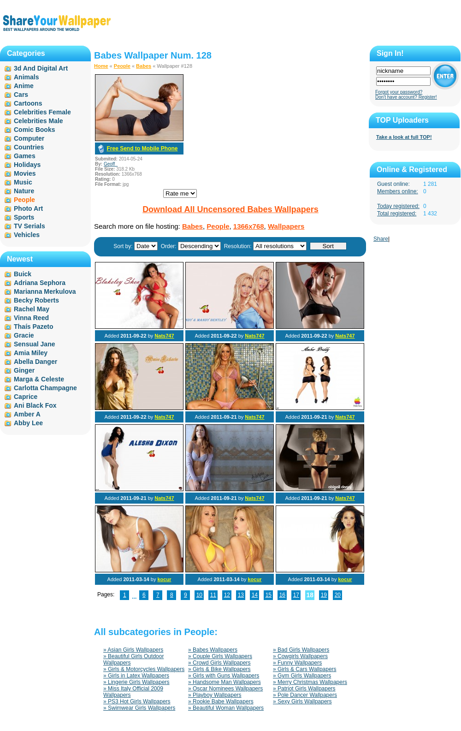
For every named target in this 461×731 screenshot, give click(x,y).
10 (199, 595)
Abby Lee (28, 423)
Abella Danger (35, 361)
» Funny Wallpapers (297, 663)
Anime (24, 85)
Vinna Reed (31, 317)
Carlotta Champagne (45, 388)
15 (269, 595)
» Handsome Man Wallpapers (224, 682)
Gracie (24, 335)
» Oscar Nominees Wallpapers (225, 688)
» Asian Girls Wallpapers (133, 650)
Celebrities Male (38, 121)
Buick (22, 274)
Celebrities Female (42, 112)
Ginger (24, 370)
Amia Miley (30, 353)
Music (23, 182)
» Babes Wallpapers (212, 650)
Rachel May (31, 309)
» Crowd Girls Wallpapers (219, 663)
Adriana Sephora (39, 282)
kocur (164, 579)
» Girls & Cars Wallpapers (305, 669)
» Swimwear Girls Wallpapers (139, 708)
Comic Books (34, 129)
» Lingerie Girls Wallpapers (136, 682)
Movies (24, 173)
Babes (143, 66)
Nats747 (164, 336)
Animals (26, 77)
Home (101, 66)
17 (296, 595)
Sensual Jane (34, 344)
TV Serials (29, 226)
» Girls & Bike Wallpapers (219, 669)
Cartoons (28, 103)
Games (24, 156)
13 (241, 595)
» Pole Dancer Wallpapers (305, 695)
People (122, 66)
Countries (29, 147)
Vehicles (27, 234)
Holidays (27, 164)
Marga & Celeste (39, 379)
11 (213, 595)
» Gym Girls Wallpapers (302, 675)
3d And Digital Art (41, 68)
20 (338, 595)
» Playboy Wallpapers (215, 695)
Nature (24, 191)
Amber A (27, 414)
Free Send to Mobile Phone (141, 148)
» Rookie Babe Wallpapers (221, 701)
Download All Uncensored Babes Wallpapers (230, 209)
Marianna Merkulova (45, 291)
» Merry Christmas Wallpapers (310, 682)
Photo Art (28, 208)
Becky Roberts (36, 300)
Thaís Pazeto (33, 326)
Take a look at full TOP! (404, 137)
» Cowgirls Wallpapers (300, 656)
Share (380, 239)
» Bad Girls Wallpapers (301, 650)
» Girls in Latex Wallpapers (136, 675)
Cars (21, 94)
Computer (29, 138)
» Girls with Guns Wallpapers (223, 675)
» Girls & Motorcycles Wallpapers (143, 669)
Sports (24, 217)
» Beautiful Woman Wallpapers (226, 708)
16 (282, 595)
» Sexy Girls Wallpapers (302, 701)
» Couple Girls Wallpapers (220, 656)
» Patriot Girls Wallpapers (304, 688)
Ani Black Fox (35, 405)
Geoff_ (111, 163)
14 (255, 595)
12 (227, 595)
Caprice (25, 396)
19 (324, 595)
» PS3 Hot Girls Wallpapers (137, 701)
